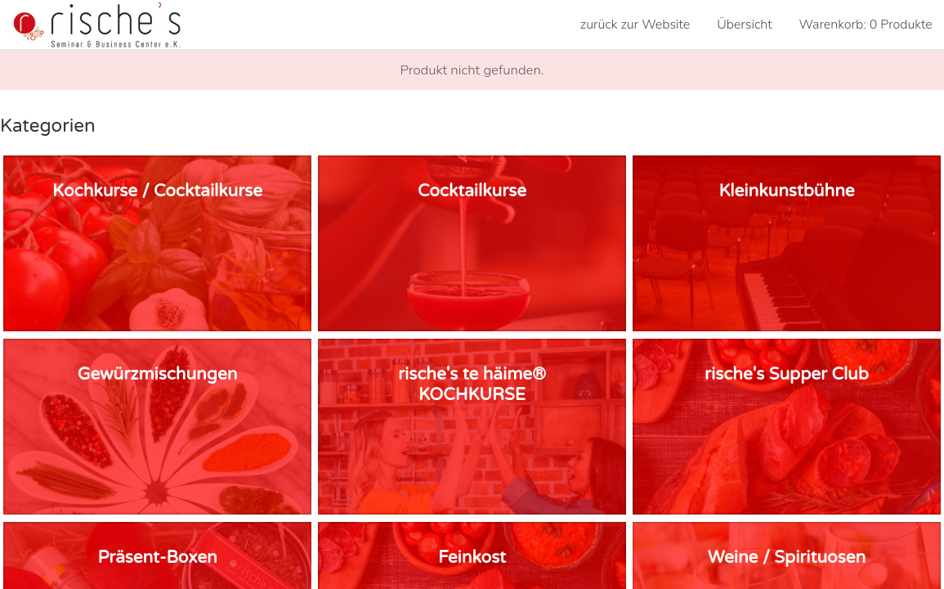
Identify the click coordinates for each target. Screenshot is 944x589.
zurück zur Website (635, 25)
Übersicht (744, 25)
